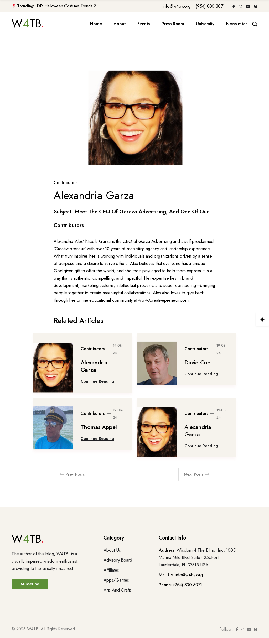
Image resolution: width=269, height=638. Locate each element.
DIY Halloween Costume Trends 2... (68, 6)
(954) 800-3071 (210, 6)
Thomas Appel (99, 427)
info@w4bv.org (176, 6)
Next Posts (197, 474)
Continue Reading (97, 381)
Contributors (65, 183)
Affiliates (111, 570)
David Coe (197, 362)
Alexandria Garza (94, 366)
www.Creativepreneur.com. (164, 300)
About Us (112, 550)
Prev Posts (72, 474)
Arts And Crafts (118, 590)
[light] (262, 319)
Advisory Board (118, 560)
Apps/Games (116, 580)
